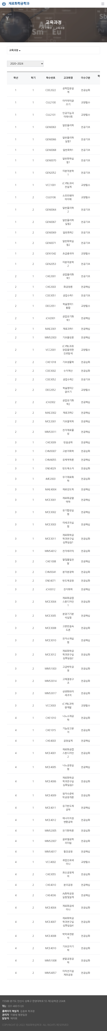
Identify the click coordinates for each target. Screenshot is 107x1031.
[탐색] (103, 4)
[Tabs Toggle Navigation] (53, 50)
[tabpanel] (53, 522)
